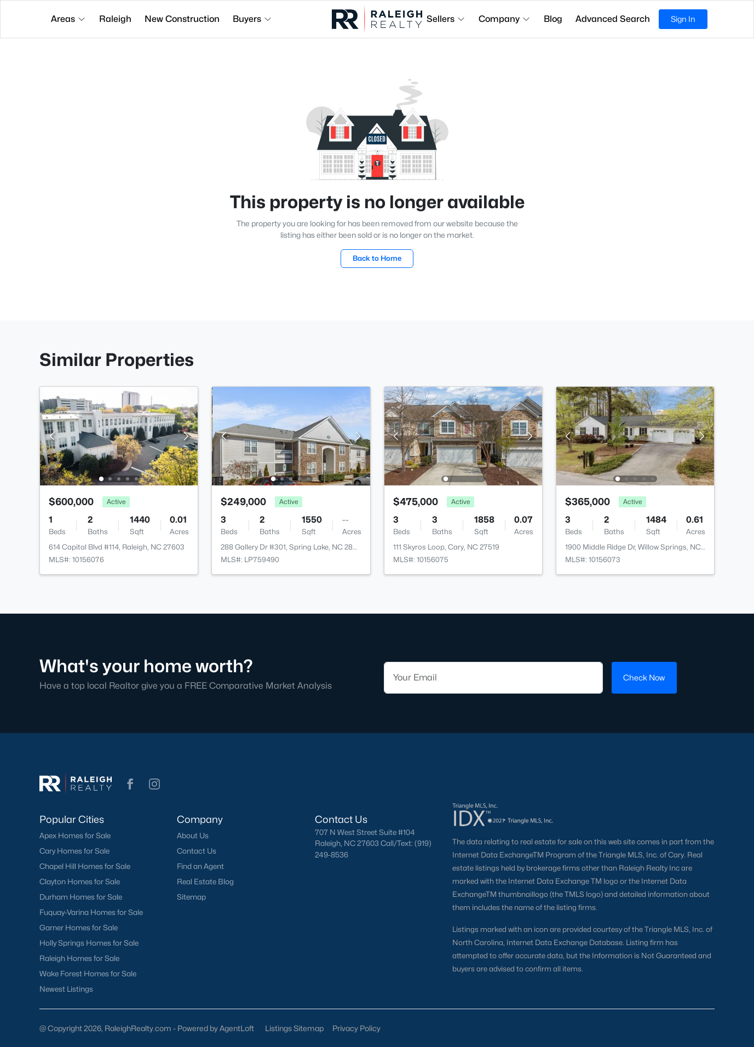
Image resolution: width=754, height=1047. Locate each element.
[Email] (493, 678)
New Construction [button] (182, 19)
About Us (193, 835)
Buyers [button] (252, 19)
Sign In (683, 19)
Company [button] (505, 19)
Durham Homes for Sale (80, 896)
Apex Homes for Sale (75, 835)
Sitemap (191, 896)
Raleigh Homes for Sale (79, 958)
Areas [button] (68, 19)
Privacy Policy (356, 1028)
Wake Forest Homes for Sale (87, 973)
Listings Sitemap (294, 1028)
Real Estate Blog (205, 881)
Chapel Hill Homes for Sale (84, 866)
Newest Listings (66, 989)
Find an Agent (200, 866)
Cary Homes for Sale (74, 850)
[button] (130, 784)
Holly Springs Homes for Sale (89, 943)
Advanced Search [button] (612, 19)
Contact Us (196, 850)
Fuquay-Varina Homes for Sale (91, 912)
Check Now (644, 677)
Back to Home (377, 258)
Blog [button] (553, 19)
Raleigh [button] (115, 19)
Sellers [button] (446, 19)
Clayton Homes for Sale (79, 881)
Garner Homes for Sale (78, 927)
